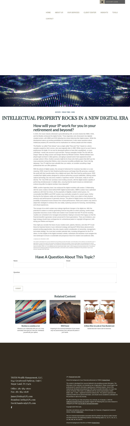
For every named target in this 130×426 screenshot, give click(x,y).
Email (68, 256)
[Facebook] (12, 402)
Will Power (65, 321)
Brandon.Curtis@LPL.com (23, 395)
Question (17, 268)
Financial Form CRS (74, 372)
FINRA (78, 407)
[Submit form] (18, 283)
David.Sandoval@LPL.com (23, 398)
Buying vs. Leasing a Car (31, 321)
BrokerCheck (106, 375)
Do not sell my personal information (88, 399)
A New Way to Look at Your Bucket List (99, 321)
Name (16, 256)
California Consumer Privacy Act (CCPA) (77, 397)
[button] (63, 11)
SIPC (81, 407)
